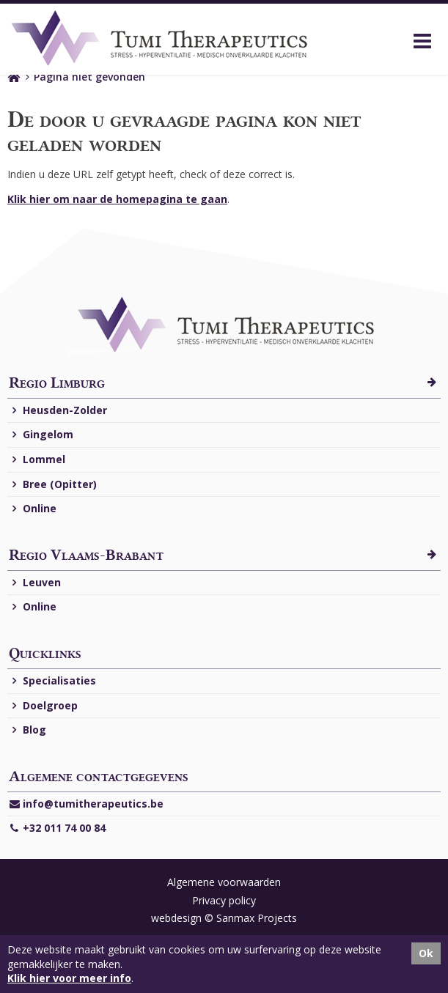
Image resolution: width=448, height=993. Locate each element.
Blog (27, 730)
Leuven (35, 583)
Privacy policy (224, 900)
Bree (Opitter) (53, 484)
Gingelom (41, 435)
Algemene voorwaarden (224, 882)
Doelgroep (43, 706)
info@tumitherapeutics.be (86, 804)
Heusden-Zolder (58, 410)
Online (32, 509)
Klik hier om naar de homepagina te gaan (117, 199)
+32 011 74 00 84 (57, 828)
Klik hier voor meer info (69, 978)
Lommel (37, 460)
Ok (426, 953)
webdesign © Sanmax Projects (224, 918)
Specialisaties (52, 681)
